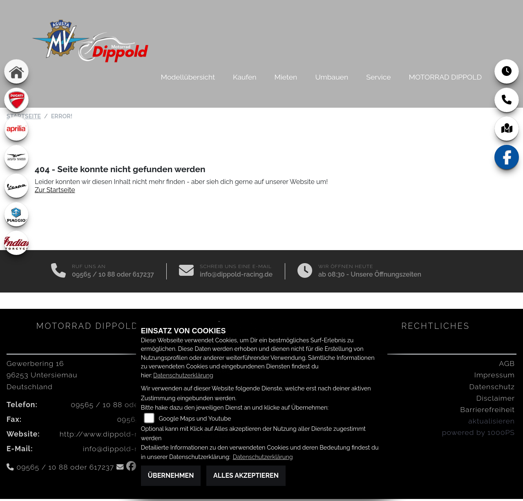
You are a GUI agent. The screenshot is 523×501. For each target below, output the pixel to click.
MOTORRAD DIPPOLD (445, 77)
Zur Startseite (55, 192)
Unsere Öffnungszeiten (386, 276)
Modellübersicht (188, 77)
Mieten (286, 77)
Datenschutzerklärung (183, 375)
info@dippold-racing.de (236, 276)
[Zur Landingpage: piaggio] (16, 214)
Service (378, 77)
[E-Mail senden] (186, 273)
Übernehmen (171, 475)
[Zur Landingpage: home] (16, 71)
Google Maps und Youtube (195, 418)
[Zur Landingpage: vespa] (16, 185)
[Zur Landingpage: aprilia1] (16, 128)
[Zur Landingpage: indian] (16, 243)
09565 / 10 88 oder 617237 (113, 276)
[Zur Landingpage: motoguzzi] (16, 157)
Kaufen (244, 77)
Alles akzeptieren (246, 475)
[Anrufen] (58, 273)
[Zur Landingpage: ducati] (16, 100)
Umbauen (331, 77)
